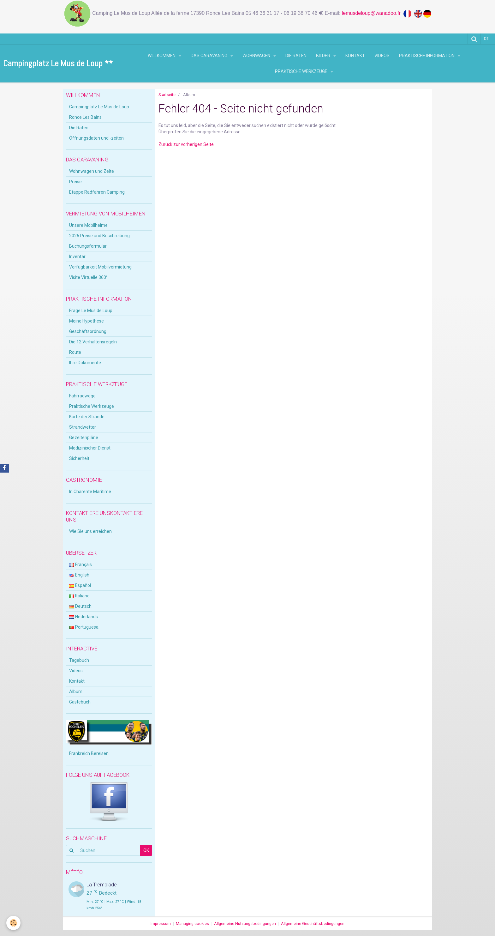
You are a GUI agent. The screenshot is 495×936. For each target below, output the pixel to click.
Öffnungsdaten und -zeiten (96, 138)
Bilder (323, 55)
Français (80, 564)
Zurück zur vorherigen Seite (186, 144)
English (79, 574)
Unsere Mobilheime (88, 225)
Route (75, 352)
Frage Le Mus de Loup (90, 310)
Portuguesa (83, 627)
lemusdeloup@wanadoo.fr (372, 13)
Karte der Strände (86, 416)
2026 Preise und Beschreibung (99, 235)
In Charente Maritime (90, 491)
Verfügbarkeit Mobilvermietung (100, 266)
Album (75, 691)
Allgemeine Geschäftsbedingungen (312, 923)
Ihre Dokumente (85, 362)
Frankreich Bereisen (89, 753)
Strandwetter (82, 427)
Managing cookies (192, 923)
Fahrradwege (82, 395)
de (486, 39)
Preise (75, 181)
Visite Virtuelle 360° (88, 277)
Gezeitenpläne (83, 437)
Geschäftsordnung (87, 331)
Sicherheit (79, 458)
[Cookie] (13, 923)
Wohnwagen (256, 55)
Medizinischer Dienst (89, 447)
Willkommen (162, 55)
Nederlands (83, 616)
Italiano (79, 595)
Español (80, 585)
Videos (382, 55)
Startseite (167, 94)
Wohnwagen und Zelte (91, 171)
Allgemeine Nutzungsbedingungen (245, 923)
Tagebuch (79, 660)
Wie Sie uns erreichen (90, 531)
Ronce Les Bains (85, 117)
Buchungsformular (88, 246)
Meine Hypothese (86, 320)
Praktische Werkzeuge (301, 71)
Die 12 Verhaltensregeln (93, 341)
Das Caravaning (209, 55)
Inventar (77, 256)
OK (146, 850)
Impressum (161, 923)
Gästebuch (80, 701)
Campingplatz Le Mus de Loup (99, 106)
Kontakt (355, 55)
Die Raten (296, 55)
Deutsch (80, 606)
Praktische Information (427, 55)
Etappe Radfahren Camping (97, 192)
